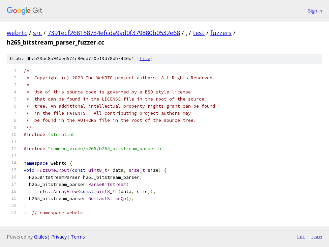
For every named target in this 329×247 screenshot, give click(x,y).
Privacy (59, 237)
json (316, 237)
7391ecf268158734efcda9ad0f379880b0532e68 (114, 33)
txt (301, 237)
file (145, 58)
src (37, 33)
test (199, 33)
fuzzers (221, 33)
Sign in (315, 10)
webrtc (17, 33)
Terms (78, 237)
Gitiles (40, 237)
